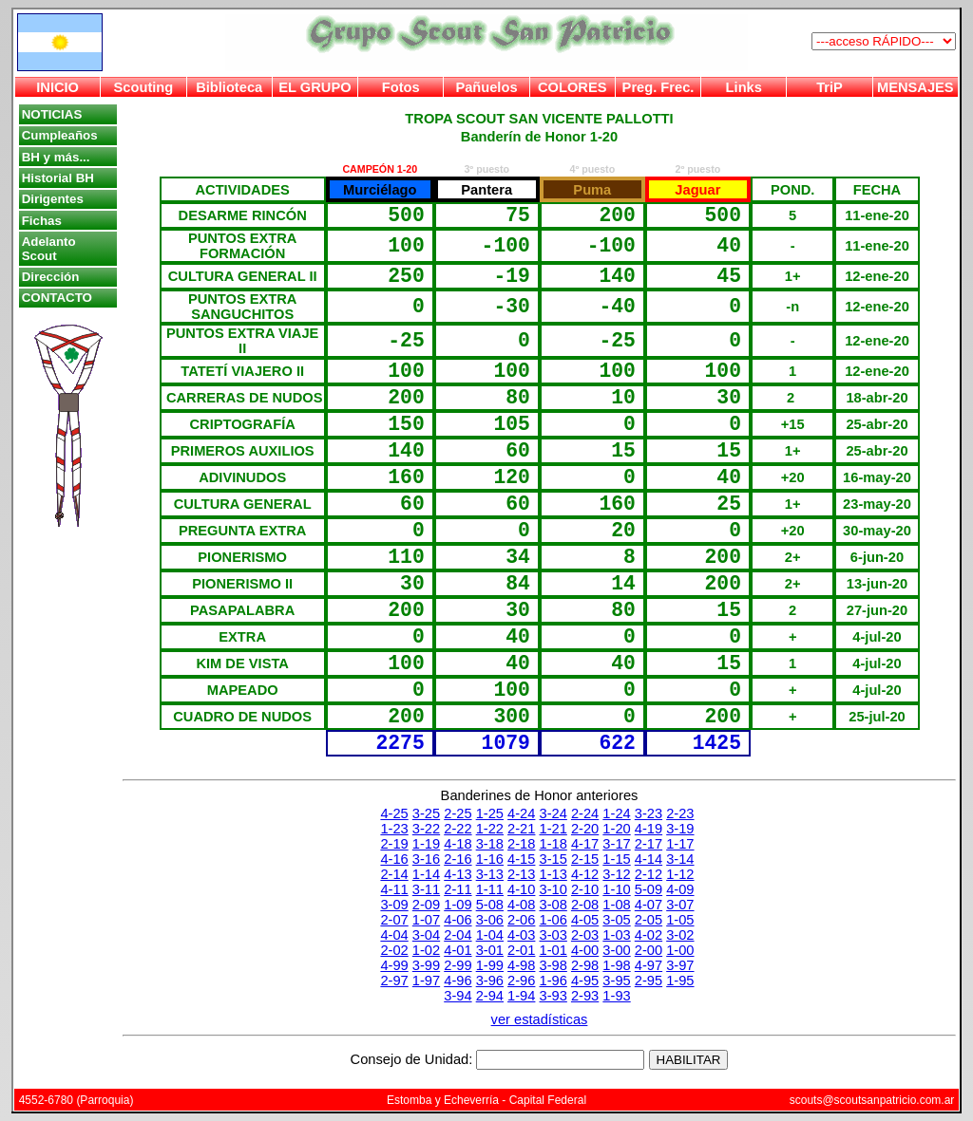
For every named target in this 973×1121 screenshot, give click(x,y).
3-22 (426, 828)
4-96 (457, 980)
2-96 (521, 980)
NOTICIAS (52, 114)
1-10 (616, 889)
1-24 (616, 813)
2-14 (394, 874)
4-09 (680, 889)
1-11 (490, 889)
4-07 (648, 904)
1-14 (426, 874)
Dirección (51, 277)
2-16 (457, 859)
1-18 (553, 843)
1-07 (426, 919)
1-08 (616, 904)
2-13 (521, 874)
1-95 (680, 980)
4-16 (394, 859)
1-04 (490, 935)
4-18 (457, 843)
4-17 (585, 843)
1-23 (394, 828)
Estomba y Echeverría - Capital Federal (486, 1100)
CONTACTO (57, 297)
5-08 (490, 904)
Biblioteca (229, 87)
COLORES (572, 87)
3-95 (616, 980)
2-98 (585, 965)
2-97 (394, 980)
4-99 (394, 965)
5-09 (648, 889)
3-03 (553, 935)
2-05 (648, 919)
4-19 (648, 828)
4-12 (585, 874)
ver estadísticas (539, 1019)
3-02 (680, 935)
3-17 (616, 843)
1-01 (553, 950)
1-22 (490, 828)
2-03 (585, 935)
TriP (829, 87)
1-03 (616, 935)
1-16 (490, 859)
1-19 (426, 843)
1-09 (457, 904)
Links (744, 87)
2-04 (457, 935)
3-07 (680, 904)
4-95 (585, 980)
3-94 (457, 995)
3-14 (680, 859)
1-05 (680, 919)
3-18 (490, 843)
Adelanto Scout (49, 248)
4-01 (457, 950)
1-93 (616, 995)
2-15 (585, 859)
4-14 (648, 859)
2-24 (585, 813)
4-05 (585, 919)
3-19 (680, 828)
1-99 (490, 965)
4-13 (457, 874)
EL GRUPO (314, 87)
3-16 (426, 859)
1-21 (553, 828)
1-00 (680, 950)
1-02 (426, 950)
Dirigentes (53, 199)
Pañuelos (486, 87)
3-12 (616, 874)
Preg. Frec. (658, 87)
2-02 (394, 950)
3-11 (426, 889)
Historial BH (58, 178)
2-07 (394, 919)
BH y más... (56, 157)
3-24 (553, 813)
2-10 (585, 889)
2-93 (585, 995)
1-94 (521, 995)
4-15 (521, 859)
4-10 (521, 889)
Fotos (401, 87)
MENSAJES (915, 87)
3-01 (490, 950)
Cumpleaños (60, 135)
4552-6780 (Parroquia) (76, 1100)
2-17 (648, 843)
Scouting (144, 87)
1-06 (553, 919)
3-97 (680, 965)
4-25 (394, 813)
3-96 (490, 980)
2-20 (585, 828)
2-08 (585, 904)
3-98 (553, 965)
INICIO (57, 87)
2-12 (648, 874)
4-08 (521, 904)
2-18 (521, 843)
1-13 (553, 874)
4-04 (394, 935)
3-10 (553, 889)
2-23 (680, 813)
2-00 (648, 950)
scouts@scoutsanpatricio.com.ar (872, 1100)
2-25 (457, 813)
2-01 (521, 950)
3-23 (648, 813)
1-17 (680, 843)
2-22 (457, 828)
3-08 (553, 904)
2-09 (426, 904)
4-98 (521, 965)
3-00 (616, 950)
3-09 (394, 904)
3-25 (426, 813)
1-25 (490, 813)
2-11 (457, 889)
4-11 (394, 889)
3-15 (553, 859)
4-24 (521, 813)
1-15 (616, 859)
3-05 (616, 919)
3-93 (553, 995)
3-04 (426, 935)
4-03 (521, 935)
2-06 (521, 919)
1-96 (553, 980)
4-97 (648, 965)
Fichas (42, 221)
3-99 (426, 965)
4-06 (457, 919)
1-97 (426, 980)
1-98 (616, 965)
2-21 (521, 828)
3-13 (490, 874)
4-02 (648, 935)
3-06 (490, 919)
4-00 (585, 950)
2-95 (648, 980)
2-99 (457, 965)
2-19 (394, 843)
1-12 (680, 874)
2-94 (490, 995)
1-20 (616, 828)
